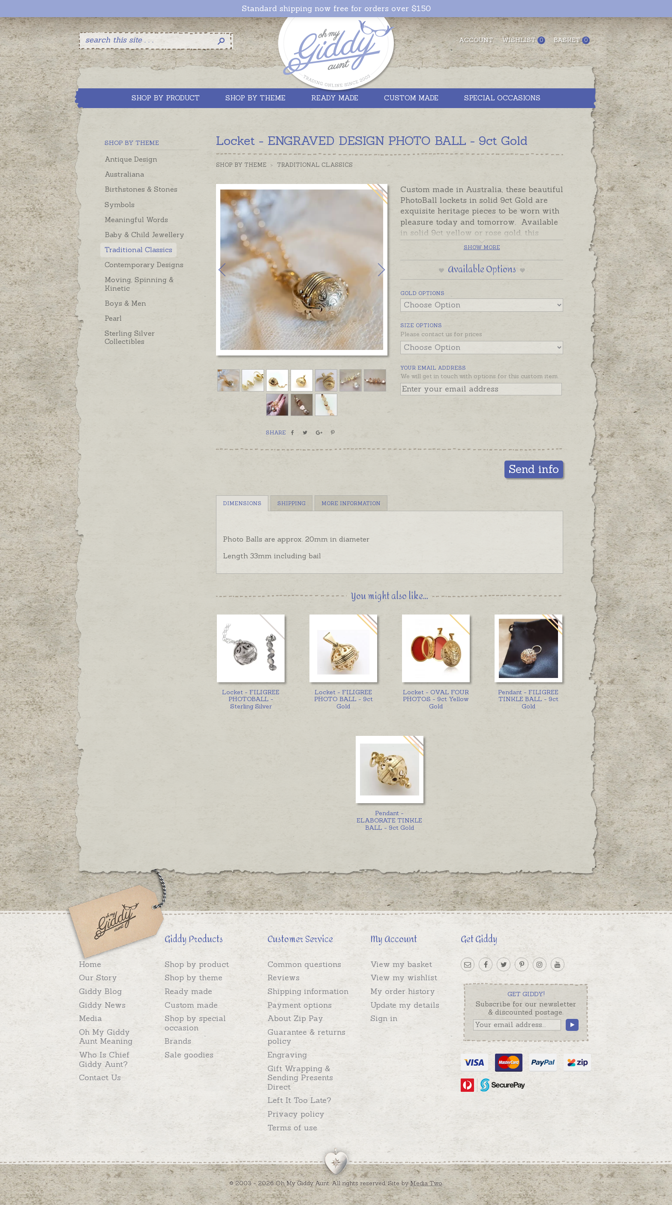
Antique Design (131, 159)
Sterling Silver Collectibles (130, 337)
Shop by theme (193, 977)
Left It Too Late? (299, 1100)
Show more (482, 247)
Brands (178, 1041)
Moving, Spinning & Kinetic (139, 283)
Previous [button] (231, 270)
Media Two (426, 1183)
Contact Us (100, 1077)
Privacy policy (295, 1114)
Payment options (299, 1005)
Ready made (188, 991)
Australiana (124, 174)
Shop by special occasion (195, 1023)
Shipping (291, 503)
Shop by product (197, 964)
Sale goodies (189, 1055)
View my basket (401, 964)
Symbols (120, 204)
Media (90, 1018)
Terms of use (292, 1128)
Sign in (383, 1018)
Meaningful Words (136, 219)
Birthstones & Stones (141, 189)
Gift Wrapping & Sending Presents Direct (300, 1077)
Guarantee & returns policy (306, 1036)
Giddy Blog (100, 991)
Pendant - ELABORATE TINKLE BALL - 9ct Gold (389, 820)
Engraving (287, 1055)
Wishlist (523, 40)
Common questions (304, 964)
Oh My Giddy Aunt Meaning (105, 1036)
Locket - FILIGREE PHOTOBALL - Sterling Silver (250, 699)
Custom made (191, 1005)
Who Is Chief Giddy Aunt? (104, 1059)
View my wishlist (403, 977)
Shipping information (307, 991)
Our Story (98, 977)
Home (90, 964)
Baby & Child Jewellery (144, 234)
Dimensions (242, 503)
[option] (301, 269)
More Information (351, 503)
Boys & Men (125, 303)
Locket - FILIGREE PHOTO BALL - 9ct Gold (343, 699)
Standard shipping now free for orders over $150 (336, 8)
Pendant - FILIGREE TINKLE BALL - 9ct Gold (528, 699)
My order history (402, 991)
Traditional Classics (138, 249)
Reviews (283, 977)
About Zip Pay (295, 1018)
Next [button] (372, 270)
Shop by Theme (241, 165)
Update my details (404, 1005)
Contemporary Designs (144, 264)
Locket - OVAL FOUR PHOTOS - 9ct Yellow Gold (436, 699)
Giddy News (102, 1005)
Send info (534, 469)
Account (476, 40)
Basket (572, 40)
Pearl (113, 318)
